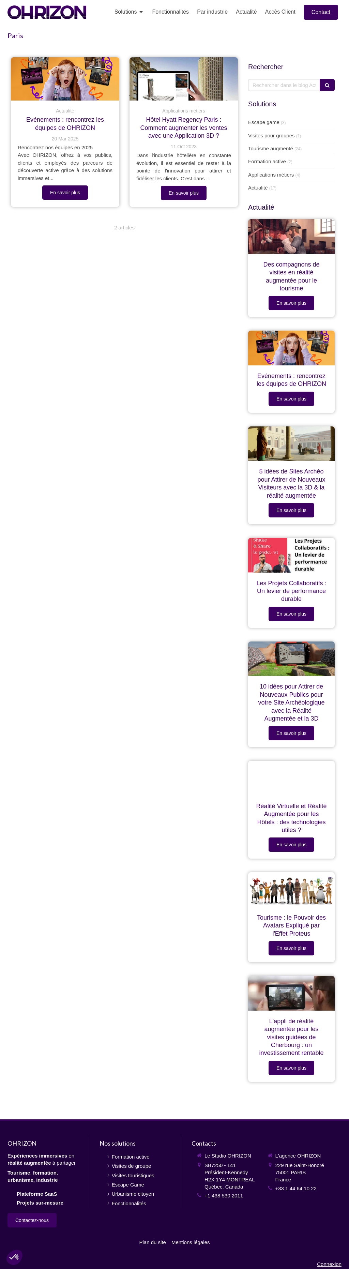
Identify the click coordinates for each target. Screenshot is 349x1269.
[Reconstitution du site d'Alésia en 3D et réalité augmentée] (291, 443)
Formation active (267, 161)
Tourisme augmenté (270, 148)
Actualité (258, 188)
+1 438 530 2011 (223, 1195)
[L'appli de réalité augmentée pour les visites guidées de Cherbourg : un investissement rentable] (291, 993)
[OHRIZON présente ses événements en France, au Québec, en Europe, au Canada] (65, 79)
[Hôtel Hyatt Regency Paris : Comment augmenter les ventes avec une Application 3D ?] (184, 79)
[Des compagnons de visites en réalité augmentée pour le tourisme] (291, 236)
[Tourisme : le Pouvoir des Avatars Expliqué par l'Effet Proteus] (291, 889)
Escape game (263, 122)
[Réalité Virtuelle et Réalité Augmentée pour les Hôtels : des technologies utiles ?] (291, 778)
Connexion (329, 1264)
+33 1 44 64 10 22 (296, 1188)
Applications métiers (271, 175)
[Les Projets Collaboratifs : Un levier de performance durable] (291, 555)
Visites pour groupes (271, 135)
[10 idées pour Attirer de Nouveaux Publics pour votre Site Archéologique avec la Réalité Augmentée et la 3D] (291, 658)
